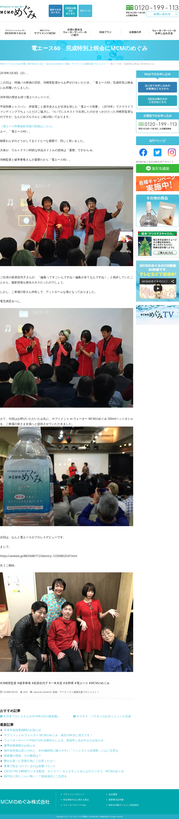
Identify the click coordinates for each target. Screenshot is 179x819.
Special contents (43, 692)
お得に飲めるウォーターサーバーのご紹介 (74, 32)
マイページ (85, 11)
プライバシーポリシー (74, 794)
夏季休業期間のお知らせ (19, 745)
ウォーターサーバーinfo (74, 805)
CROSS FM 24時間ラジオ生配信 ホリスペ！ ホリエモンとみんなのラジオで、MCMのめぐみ (64, 771)
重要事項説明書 (116, 799)
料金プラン (104, 32)
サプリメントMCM (44, 32)
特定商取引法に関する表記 (76, 799)
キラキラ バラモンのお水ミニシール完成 (102, 716)
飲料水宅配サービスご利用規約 (124, 805)
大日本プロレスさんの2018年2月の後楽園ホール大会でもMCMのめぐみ (48, 716)
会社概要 (113, 794)
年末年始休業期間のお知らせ (22, 730)
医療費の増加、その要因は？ (22, 756)
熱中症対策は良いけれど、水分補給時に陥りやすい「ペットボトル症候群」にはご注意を (61, 750)
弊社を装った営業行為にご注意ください (29, 761)
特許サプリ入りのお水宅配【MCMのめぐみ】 (19, 8)
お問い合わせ (162, 14)
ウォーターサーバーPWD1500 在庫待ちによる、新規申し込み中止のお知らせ (54, 740)
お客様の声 (134, 32)
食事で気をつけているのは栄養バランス (29, 766)
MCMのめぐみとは (15, 32)
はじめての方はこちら (55, 11)
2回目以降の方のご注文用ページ (70, 11)
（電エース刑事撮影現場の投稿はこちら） (27, 126)
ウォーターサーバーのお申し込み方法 (164, 32)
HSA (25, 692)
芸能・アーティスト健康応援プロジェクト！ (76, 692)
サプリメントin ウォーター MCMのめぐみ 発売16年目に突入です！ (48, 735)
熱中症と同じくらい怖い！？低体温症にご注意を (35, 776)
